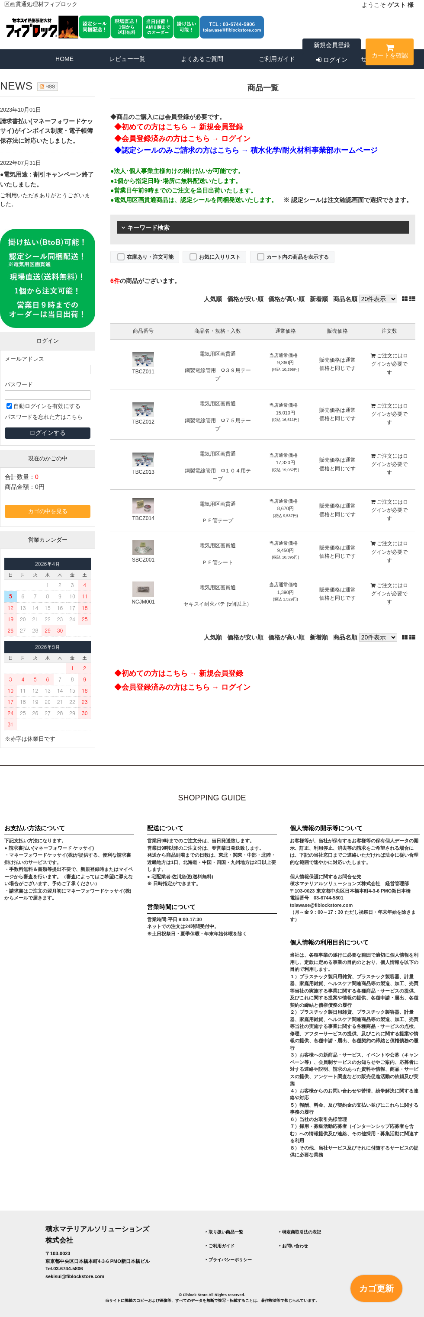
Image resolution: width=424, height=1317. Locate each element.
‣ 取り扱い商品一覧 (224, 1232)
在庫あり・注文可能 (150, 257)
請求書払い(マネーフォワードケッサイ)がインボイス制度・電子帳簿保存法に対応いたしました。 (46, 131)
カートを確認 (390, 53)
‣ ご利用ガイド (220, 1245)
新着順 (319, 299)
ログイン (331, 59)
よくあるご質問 (202, 58)
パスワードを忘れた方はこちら (44, 417)
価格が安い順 (245, 299)
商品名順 (345, 299)
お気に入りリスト (220, 257)
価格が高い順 (286, 299)
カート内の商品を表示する (298, 257)
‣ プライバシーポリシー (229, 1259)
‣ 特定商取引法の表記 (300, 1232)
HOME (64, 58)
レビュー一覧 (127, 58)
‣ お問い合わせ (293, 1245)
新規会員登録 (332, 45)
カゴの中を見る (47, 511)
